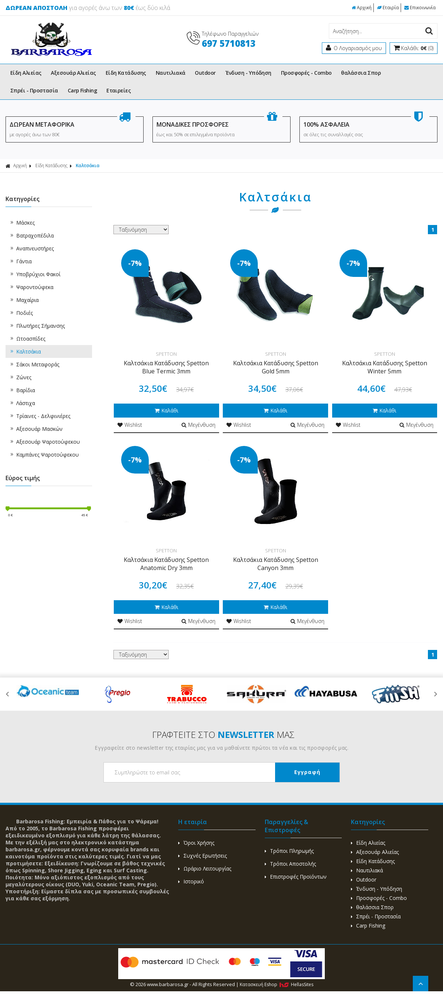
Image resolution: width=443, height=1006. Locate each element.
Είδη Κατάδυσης (126, 72)
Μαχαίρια (24, 299)
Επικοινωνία (420, 7)
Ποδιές (21, 312)
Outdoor (205, 72)
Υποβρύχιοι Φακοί (34, 274)
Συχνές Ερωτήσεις (202, 855)
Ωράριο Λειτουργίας (204, 868)
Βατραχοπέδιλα (31, 235)
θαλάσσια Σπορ (361, 72)
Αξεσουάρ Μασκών (36, 428)
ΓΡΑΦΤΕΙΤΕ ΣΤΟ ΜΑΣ (223, 734)
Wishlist (129, 424)
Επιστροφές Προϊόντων (296, 876)
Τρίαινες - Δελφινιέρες (39, 415)
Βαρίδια (22, 390)
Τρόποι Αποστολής (290, 863)
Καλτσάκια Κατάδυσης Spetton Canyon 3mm (275, 564)
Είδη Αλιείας (25, 72)
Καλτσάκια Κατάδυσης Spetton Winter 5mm (384, 367)
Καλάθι (166, 410)
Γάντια (20, 261)
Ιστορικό (191, 881)
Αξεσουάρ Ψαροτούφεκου (44, 441)
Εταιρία (388, 7)
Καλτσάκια (87, 165)
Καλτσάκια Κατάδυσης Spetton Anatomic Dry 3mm (166, 564)
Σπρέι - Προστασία (34, 90)
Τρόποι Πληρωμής (289, 850)
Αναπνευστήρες (31, 248)
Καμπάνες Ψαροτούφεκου (44, 454)
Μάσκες (22, 222)
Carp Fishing (82, 90)
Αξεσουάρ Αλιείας (73, 72)
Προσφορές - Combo (306, 72)
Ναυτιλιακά (171, 72)
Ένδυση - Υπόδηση (248, 72)
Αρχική (362, 7)
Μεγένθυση (198, 424)
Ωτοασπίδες (27, 338)
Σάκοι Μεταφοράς (34, 364)
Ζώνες (20, 377)
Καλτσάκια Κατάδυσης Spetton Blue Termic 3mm (166, 367)
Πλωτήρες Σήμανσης (37, 325)
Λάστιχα (22, 403)
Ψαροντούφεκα (31, 287)
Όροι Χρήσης (196, 842)
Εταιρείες (118, 90)
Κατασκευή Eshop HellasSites (276, 984)
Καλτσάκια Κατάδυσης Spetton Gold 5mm (275, 367)
